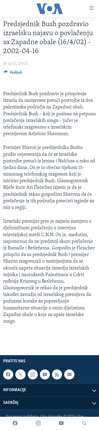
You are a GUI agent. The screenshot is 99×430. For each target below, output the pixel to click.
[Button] (12, 74)
